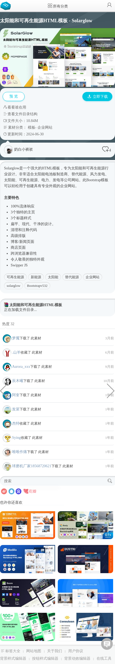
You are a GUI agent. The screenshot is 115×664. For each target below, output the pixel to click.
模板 (31, 127)
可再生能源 (15, 277)
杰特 (16, 423)
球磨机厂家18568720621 (31, 466)
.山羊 (16, 352)
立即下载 (97, 97)
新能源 (36, 277)
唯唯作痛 (19, 452)
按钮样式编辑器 (45, 658)
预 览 (13, 96)
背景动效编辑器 (77, 658)
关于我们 (54, 651)
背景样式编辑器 (13, 658)
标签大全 (12, 651)
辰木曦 (17, 381)
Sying (16, 438)
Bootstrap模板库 (6, 5)
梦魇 (16, 338)
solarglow (13, 286)
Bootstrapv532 (37, 286)
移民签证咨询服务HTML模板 (111, 390)
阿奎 (16, 395)
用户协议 (75, 651)
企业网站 (44, 127)
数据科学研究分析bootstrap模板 (4, 390)
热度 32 (8, 324)
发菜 (16, 409)
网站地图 (33, 651)
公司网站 (71, 180)
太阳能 (53, 277)
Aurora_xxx (21, 367)
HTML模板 (51, 168)
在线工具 (104, 658)
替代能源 (72, 277)
